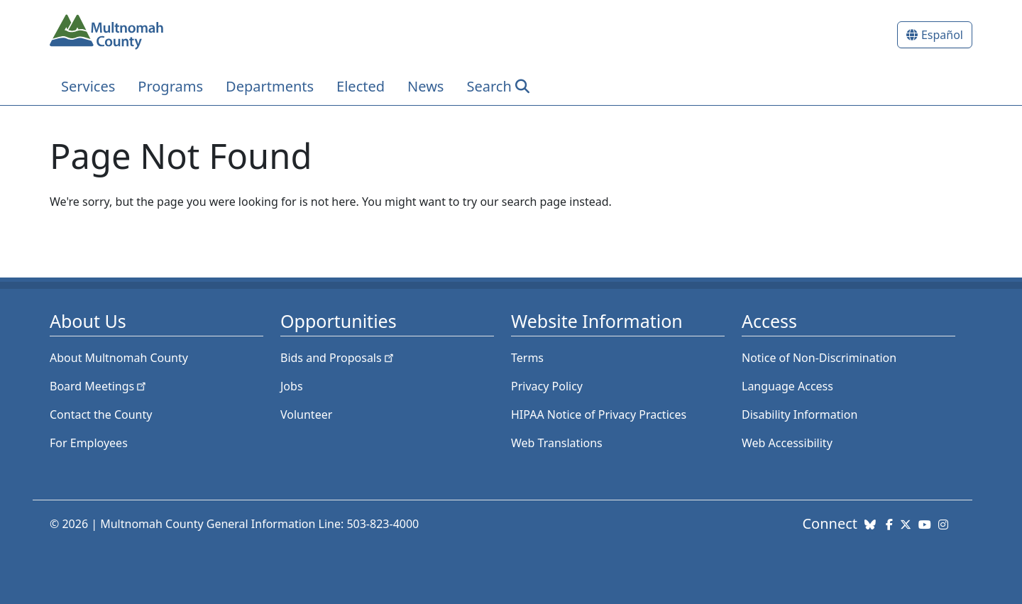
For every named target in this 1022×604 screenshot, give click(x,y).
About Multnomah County (119, 358)
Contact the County (101, 414)
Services (88, 86)
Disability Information (799, 414)
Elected (360, 86)
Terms (527, 358)
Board (99, 386)
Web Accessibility (787, 443)
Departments (270, 86)
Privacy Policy (547, 386)
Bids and (338, 358)
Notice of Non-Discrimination (819, 358)
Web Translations (557, 443)
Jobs (291, 386)
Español (942, 35)
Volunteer (306, 414)
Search (488, 86)
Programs (170, 86)
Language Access (787, 386)
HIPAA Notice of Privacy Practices (598, 414)
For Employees (89, 443)
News (425, 86)
